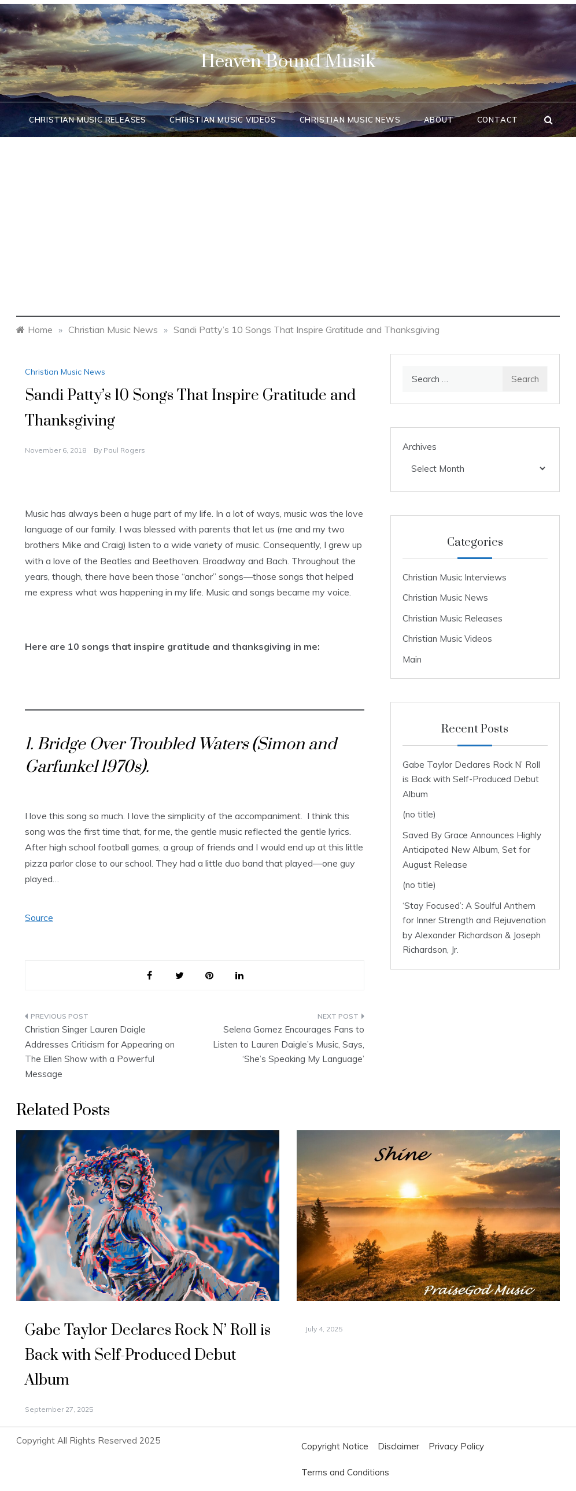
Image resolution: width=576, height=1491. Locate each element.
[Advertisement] (288, 236)
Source (39, 917)
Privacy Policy (456, 1446)
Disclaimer (398, 1446)
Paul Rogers (124, 450)
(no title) (419, 814)
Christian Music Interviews (455, 577)
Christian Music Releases (87, 119)
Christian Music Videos (222, 119)
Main (412, 659)
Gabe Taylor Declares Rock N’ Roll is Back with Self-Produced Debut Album (471, 779)
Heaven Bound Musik (288, 61)
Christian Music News (350, 119)
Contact (498, 119)
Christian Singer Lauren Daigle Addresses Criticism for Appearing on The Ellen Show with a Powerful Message (100, 1051)
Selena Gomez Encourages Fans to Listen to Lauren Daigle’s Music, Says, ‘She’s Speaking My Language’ (288, 1044)
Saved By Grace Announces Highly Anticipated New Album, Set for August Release (472, 850)
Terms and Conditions (345, 1472)
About (439, 119)
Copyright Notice (334, 1446)
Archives (420, 446)
